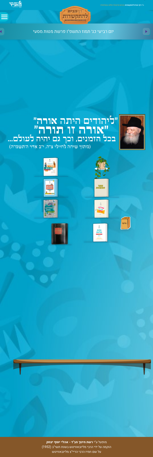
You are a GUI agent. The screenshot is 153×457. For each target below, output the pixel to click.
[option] (73, 31)
